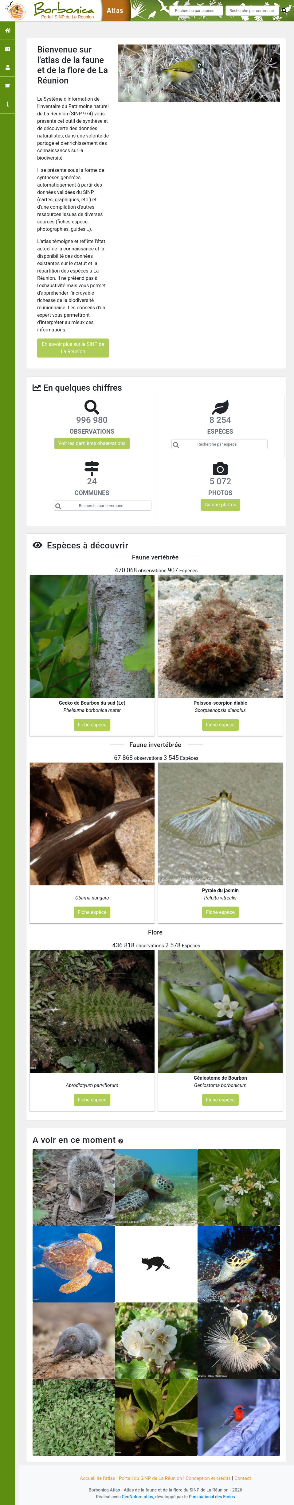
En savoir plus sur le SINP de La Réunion (73, 347)
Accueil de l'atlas (95, 1478)
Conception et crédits (209, 1478)
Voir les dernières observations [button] (92, 443)
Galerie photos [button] (220, 505)
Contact (245, 1478)
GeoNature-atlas (136, 1496)
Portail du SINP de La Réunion (149, 1478)
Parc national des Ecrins (212, 1496)
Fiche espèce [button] (92, 725)
